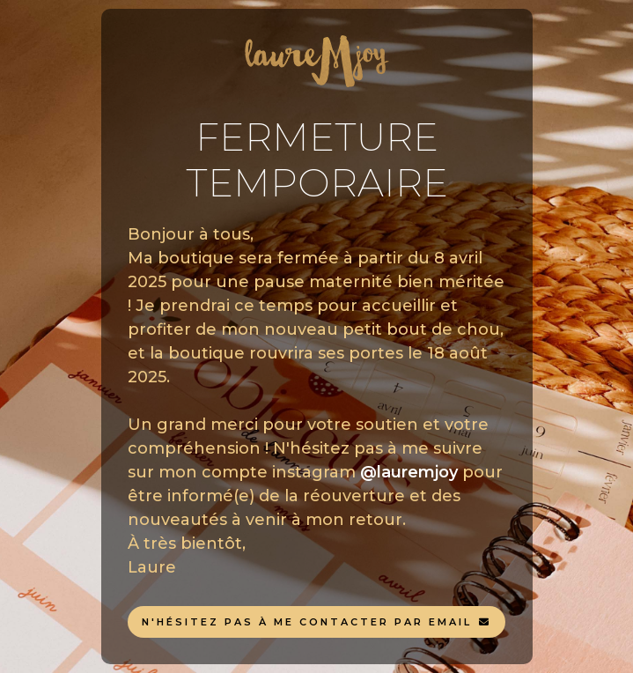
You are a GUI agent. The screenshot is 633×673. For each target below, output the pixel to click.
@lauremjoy (409, 472)
